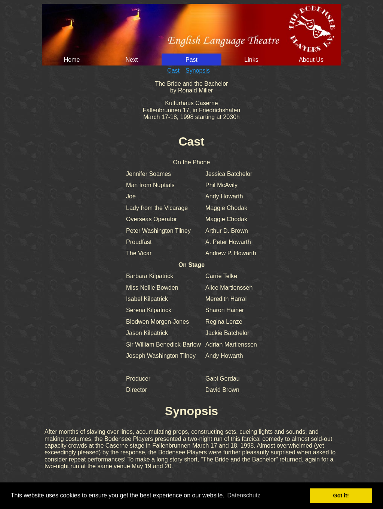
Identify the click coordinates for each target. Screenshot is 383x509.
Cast (173, 70)
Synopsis (198, 70)
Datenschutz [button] (243, 495)
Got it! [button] (341, 496)
